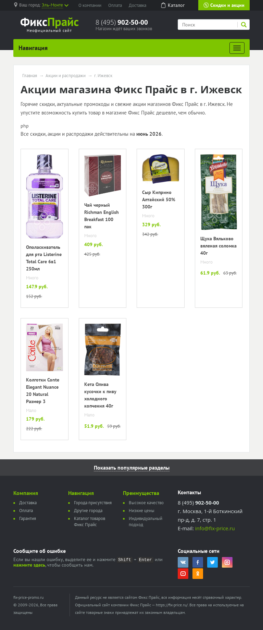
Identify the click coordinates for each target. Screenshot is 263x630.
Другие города (88, 510)
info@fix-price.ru (215, 528)
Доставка (137, 5)
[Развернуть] (237, 48)
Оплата (115, 5)
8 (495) (122, 22)
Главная (29, 76)
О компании (89, 5)
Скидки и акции (224, 5)
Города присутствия (93, 503)
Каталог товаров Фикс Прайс (89, 522)
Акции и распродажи (66, 76)
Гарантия (27, 518)
